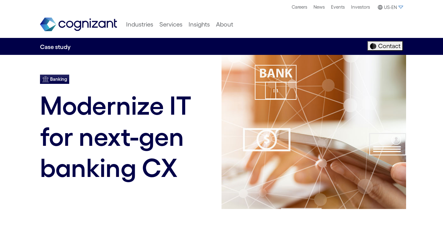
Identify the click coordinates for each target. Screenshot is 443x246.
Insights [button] (199, 24)
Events (338, 7)
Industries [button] (139, 24)
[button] (389, 7)
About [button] (224, 24)
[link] (78, 24)
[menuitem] (299, 7)
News (319, 7)
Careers (299, 7)
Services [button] (170, 24)
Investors (360, 7)
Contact (389, 46)
